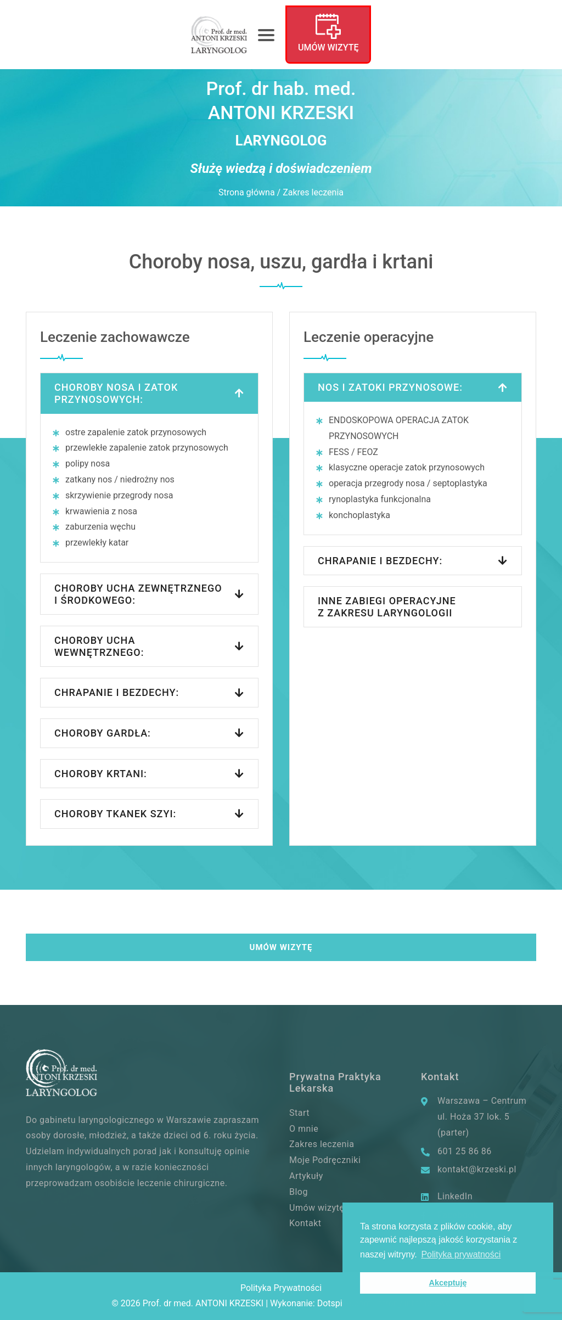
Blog (298, 1192)
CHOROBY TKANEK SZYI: (115, 813)
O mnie (303, 1129)
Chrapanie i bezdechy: (116, 692)
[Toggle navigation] (266, 35)
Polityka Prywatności (281, 1288)
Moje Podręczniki (325, 1160)
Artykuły (306, 1176)
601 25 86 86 (464, 1151)
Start (299, 1113)
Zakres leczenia (321, 1144)
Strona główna (246, 192)
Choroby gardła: (102, 733)
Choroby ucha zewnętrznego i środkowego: (138, 594)
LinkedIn (455, 1196)
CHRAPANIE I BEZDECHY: (380, 560)
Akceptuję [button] (448, 1282)
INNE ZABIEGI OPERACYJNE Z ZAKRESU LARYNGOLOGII (387, 607)
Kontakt (305, 1223)
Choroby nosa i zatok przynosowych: (116, 393)
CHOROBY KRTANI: (100, 773)
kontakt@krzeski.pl (476, 1169)
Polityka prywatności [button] (461, 1254)
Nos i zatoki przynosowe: (390, 387)
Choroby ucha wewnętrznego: (99, 646)
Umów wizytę (328, 47)
